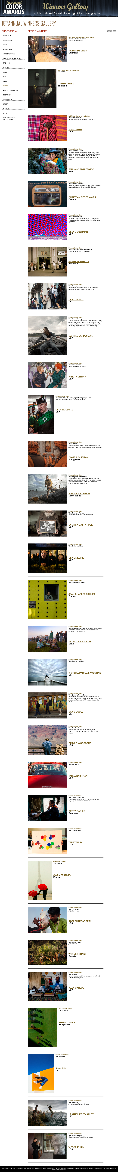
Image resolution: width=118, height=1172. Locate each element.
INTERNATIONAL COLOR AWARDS (20, 1168)
